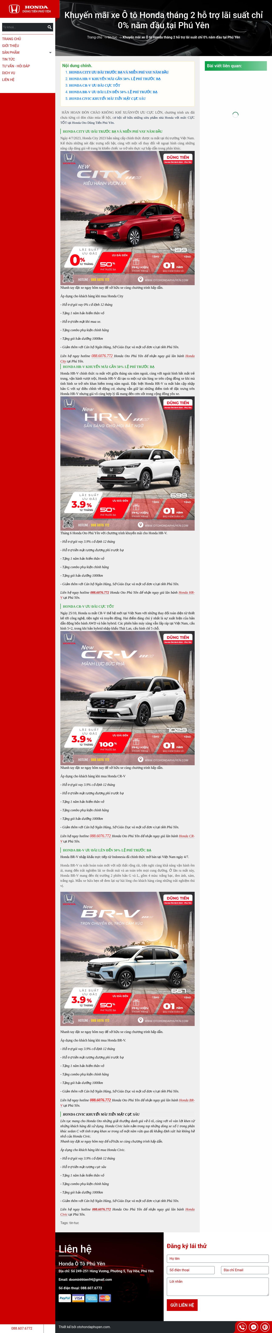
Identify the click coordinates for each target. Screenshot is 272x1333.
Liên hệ (8, 80)
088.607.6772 (21, 1328)
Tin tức (8, 59)
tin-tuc (112, 37)
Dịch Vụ (8, 73)
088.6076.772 (99, 592)
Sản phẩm (10, 53)
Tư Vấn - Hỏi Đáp (16, 66)
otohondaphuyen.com (93, 1327)
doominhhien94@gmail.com (90, 1280)
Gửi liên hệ (182, 1305)
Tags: (64, 1223)
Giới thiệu (10, 46)
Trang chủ (11, 39)
